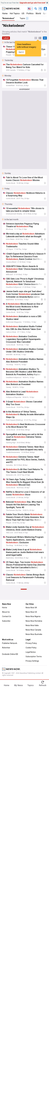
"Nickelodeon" (8, 18)
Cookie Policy (31, 648)
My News (18, 685)
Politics (29, 13)
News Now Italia (32, 625)
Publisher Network (9, 643)
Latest (6, 38)
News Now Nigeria (33, 616)
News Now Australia (34, 634)
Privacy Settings (32, 661)
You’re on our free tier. (23, 3)
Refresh (42, 685)
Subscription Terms (34, 656)
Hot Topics (15, 13)
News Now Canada (33, 630)
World (38, 13)
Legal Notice (31, 652)
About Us (6, 612)
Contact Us (6, 616)
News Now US (31, 612)
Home (5, 13)
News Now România (34, 621)
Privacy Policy (31, 643)
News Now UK (31, 608)
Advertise (6, 648)
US (23, 13)
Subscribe (6, 621)
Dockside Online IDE (10, 654)
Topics (30, 685)
